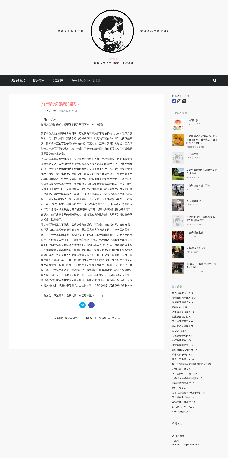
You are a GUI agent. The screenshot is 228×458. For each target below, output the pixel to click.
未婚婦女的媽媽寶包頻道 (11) (187, 378)
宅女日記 (114, 59)
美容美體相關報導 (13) (183, 383)
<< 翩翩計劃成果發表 (65, 318)
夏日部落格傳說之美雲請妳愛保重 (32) (192, 364)
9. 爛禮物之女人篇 (196, 248)
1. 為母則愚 (192, 120)
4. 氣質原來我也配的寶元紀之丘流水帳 (201, 171)
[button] (215, 80)
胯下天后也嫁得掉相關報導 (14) (188, 392)
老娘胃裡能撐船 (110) (183, 311)
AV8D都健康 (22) (181, 411)
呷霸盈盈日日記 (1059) (184, 297)
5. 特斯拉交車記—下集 (198, 185)
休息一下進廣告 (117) (183, 359)
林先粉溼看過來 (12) (182, 292)
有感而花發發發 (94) (183, 302)
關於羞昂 (39, 80)
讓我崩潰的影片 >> (109, 318)
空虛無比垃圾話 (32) (182, 316)
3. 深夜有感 (192, 154)
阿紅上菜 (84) (179, 387)
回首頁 (88, 318)
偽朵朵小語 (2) (179, 330)
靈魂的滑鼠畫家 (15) (182, 326)
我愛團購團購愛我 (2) (183, 345)
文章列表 (58, 80)
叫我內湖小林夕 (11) (182, 368)
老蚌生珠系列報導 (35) (184, 402)
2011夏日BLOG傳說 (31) (184, 373)
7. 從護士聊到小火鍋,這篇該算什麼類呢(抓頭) (200, 218)
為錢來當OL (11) (180, 307)
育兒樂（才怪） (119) (183, 406)
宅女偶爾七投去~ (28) (183, 397)
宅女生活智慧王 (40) (182, 321)
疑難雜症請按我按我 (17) (185, 349)
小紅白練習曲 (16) (181, 340)
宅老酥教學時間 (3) (182, 335)
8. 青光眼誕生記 (194, 232)
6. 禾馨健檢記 (193, 201)
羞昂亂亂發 (18, 80)
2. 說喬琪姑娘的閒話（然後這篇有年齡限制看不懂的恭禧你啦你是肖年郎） (201, 140)
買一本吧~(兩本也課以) (85, 80)
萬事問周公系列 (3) (182, 354)
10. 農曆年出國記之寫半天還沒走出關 (201, 265)
